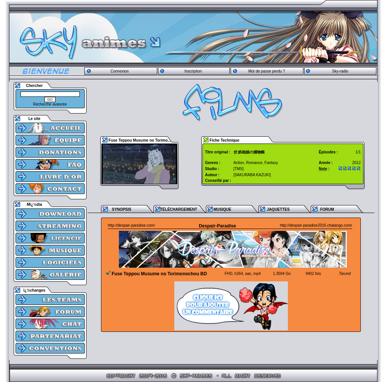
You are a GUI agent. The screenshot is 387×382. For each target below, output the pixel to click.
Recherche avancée (50, 104)
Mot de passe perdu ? (266, 71)
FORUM (327, 209)
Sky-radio (340, 71)
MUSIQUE (222, 209)
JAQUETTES (278, 209)
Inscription (193, 71)
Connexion (120, 71)
